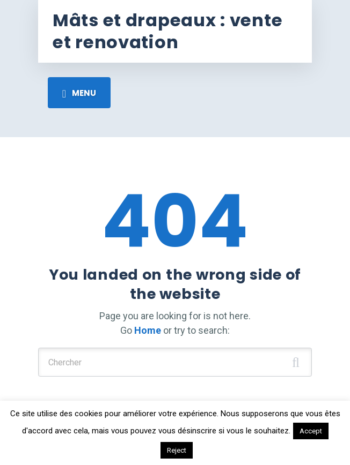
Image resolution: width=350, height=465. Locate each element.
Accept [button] (311, 431)
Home (147, 330)
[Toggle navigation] (79, 92)
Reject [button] (176, 450)
